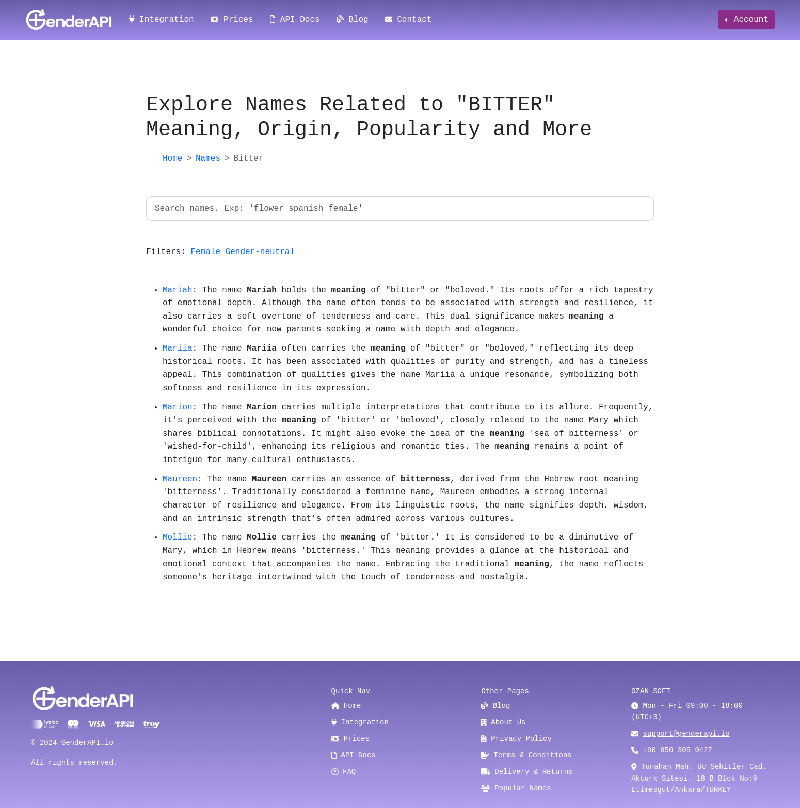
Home (172, 158)
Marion (178, 407)
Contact (408, 19)
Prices (232, 19)
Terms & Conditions (526, 755)
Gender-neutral (260, 252)
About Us (503, 722)
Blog (353, 19)
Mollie (178, 537)
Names (208, 158)
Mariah (178, 290)
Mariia (178, 348)
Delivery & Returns (526, 772)
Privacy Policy (516, 739)
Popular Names (516, 788)
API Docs (295, 19)
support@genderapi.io (686, 734)
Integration (161, 19)
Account (749, 19)
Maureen (180, 479)
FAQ (343, 772)
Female (205, 252)
